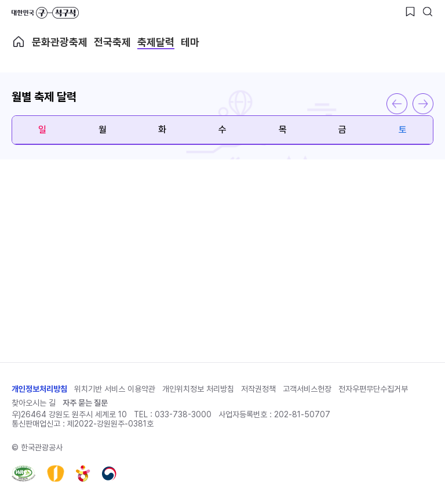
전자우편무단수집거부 (373, 389)
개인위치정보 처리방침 (198, 389)
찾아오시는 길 (34, 402)
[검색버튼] (427, 11)
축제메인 (18, 42)
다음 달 (423, 103)
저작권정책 (258, 389)
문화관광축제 (59, 42)
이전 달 (396, 103)
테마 (190, 42)
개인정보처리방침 (39, 389)
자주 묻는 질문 (85, 402)
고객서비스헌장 (307, 389)
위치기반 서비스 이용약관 (114, 389)
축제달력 (155, 42)
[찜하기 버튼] (410, 11)
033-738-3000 (183, 414)
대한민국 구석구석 (45, 13)
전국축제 (112, 42)
